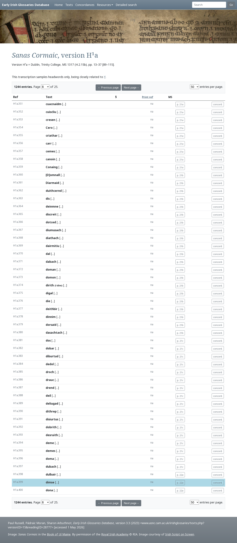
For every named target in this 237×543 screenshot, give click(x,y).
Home (58, 5)
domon (51, 277)
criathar (52, 135)
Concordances (84, 5)
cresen (50, 120)
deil (48, 396)
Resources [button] (104, 5)
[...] (64, 104)
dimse (50, 482)
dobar (50, 348)
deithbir (51, 309)
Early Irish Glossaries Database (25, 5)
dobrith (51, 427)
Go (231, 5)
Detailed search (126, 5)
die (48, 301)
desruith (52, 435)
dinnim (51, 317)
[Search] (209, 5)
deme (50, 443)
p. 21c (180, 340)
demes (50, 451)
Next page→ (131, 87)
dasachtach (54, 332)
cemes (50, 151)
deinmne (52, 206)
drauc (50, 380)
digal (49, 293)
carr (49, 143)
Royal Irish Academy (115, 534)
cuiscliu (51, 112)
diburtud (52, 356)
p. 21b (180, 175)
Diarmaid (52, 183)
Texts (69, 5)
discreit (51, 214)
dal (48, 254)
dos (48, 340)
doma (50, 459)
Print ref (147, 97)
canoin (50, 159)
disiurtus (52, 419)
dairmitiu (52, 246)
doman (51, 269)
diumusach (53, 230)
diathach (52, 238)
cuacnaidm (53, 104)
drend (50, 388)
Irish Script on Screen (179, 534)
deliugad (52, 403)
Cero (49, 128)
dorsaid (51, 325)
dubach (51, 466)
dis (48, 198)
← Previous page (108, 87)
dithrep (51, 411)
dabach (51, 262)
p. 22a (180, 474)
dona (49, 490)
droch (50, 372)
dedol (50, 364)
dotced (51, 222)
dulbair (51, 474)
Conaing (52, 167)
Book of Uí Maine (59, 534)
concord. (217, 104)
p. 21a (180, 104)
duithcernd (54, 191)
